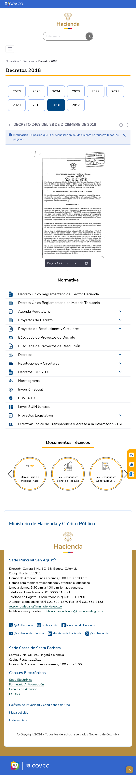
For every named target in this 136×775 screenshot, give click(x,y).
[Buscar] (64, 36)
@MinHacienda (21, 625)
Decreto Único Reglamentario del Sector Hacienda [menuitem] (58, 294)
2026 (17, 91)
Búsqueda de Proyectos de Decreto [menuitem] (46, 337)
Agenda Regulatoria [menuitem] (34, 311)
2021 (115, 91)
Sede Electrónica (20, 680)
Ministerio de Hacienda (78, 625)
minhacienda (47, 625)
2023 (76, 91)
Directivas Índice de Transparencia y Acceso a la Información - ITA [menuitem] (70, 424)
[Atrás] (9, 125)
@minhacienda (97, 633)
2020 (17, 105)
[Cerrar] (124, 135)
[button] (126, 473)
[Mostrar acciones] (127, 125)
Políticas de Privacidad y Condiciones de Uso (39, 705)
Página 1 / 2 (54, 263)
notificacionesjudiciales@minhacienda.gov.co (73, 611)
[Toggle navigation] (10, 49)
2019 (36, 105)
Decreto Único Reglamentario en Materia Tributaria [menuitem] (59, 302)
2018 (56, 105)
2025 (36, 91)
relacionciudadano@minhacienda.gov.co (35, 606)
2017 (76, 105)
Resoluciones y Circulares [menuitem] (38, 363)
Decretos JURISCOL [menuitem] (34, 372)
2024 (56, 91)
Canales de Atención (23, 689)
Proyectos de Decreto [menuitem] (35, 320)
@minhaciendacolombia (26, 633)
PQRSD (14, 694)
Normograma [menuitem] (29, 380)
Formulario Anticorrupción (26, 684)
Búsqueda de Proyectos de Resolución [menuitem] (49, 346)
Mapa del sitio (18, 712)
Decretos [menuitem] (25, 354)
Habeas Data (18, 720)
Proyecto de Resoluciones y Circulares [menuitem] (48, 328)
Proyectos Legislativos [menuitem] (36, 415)
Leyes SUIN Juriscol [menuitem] (34, 406)
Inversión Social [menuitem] (30, 389)
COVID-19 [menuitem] (26, 398)
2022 (96, 91)
